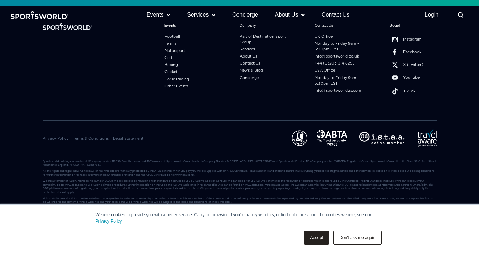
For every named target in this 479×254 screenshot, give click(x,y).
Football (172, 36)
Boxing (171, 65)
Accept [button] (316, 237)
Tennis (170, 44)
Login (431, 16)
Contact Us (250, 63)
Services (247, 49)
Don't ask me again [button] (357, 237)
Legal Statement (128, 138)
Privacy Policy (109, 221)
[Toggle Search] (460, 16)
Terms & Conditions (91, 138)
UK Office (324, 36)
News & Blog (251, 70)
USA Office (325, 70)
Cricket (171, 72)
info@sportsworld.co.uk (337, 56)
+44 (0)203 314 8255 (335, 63)
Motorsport (174, 51)
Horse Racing (176, 79)
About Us (248, 56)
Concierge (249, 78)
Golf (168, 58)
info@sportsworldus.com (338, 90)
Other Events (176, 86)
